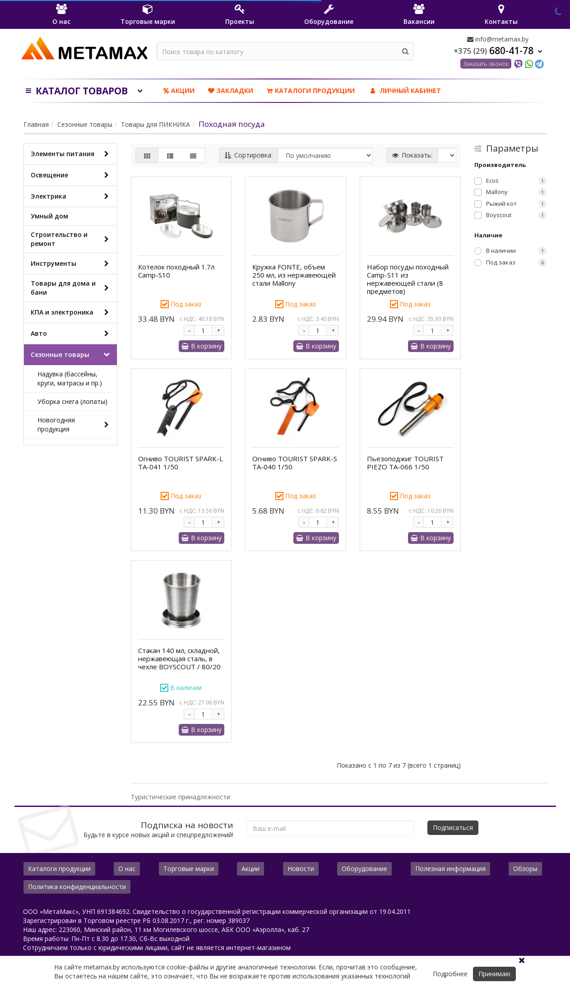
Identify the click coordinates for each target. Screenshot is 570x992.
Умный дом (49, 216)
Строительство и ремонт (71, 239)
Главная (36, 124)
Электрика (71, 196)
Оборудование (364, 868)
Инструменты (71, 263)
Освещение (71, 175)
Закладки (230, 90)
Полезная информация (450, 868)
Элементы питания (71, 154)
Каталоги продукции (311, 90)
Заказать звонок (486, 64)
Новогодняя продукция (74, 424)
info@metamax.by (497, 39)
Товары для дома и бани (71, 288)
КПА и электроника (71, 312)
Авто (71, 333)
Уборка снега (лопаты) (72, 401)
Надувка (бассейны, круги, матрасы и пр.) (69, 378)
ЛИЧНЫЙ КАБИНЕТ (404, 90)
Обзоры (525, 868)
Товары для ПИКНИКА (155, 124)
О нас (126, 868)
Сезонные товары (84, 124)
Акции (179, 90)
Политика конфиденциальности (77, 886)
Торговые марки (188, 868)
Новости (300, 868)
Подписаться (453, 827)
